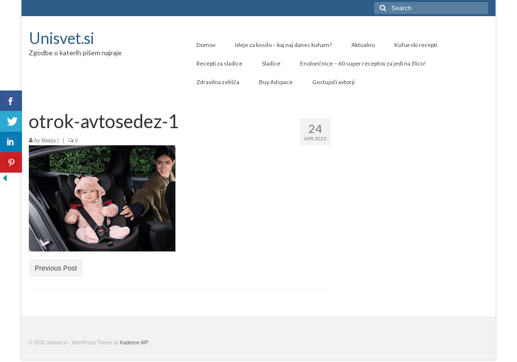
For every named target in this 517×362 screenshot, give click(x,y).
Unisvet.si (61, 37)
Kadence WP (134, 342)
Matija (49, 140)
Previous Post (56, 268)
